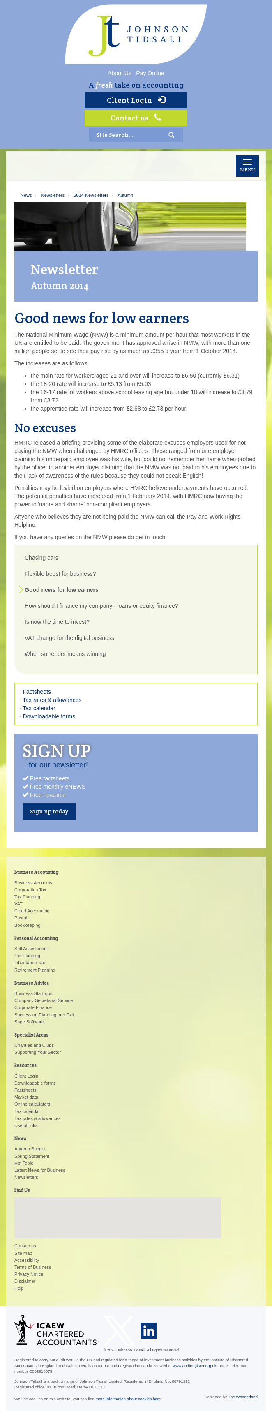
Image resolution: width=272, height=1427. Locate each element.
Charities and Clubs (34, 1045)
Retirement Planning (34, 969)
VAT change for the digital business (69, 638)
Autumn (125, 195)
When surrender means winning (65, 654)
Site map (23, 1253)
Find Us (22, 1190)
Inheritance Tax (29, 962)
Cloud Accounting (32, 910)
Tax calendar (39, 708)
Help (19, 1288)
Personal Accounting (36, 938)
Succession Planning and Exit (44, 1014)
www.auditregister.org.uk (195, 1365)
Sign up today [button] (49, 811)
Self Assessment (31, 948)
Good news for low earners (62, 590)
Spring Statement (31, 1156)
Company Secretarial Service (43, 1000)
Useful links (25, 1125)
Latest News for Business (39, 1170)
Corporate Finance (33, 1007)
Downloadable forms (49, 716)
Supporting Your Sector (37, 1052)
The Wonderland (243, 1397)
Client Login (136, 100)
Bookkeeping (27, 925)
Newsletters (53, 195)
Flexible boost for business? (60, 573)
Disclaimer (24, 1281)
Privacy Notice (28, 1274)
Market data (26, 1096)
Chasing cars (41, 557)
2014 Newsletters (91, 195)
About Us (119, 73)
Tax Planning (27, 896)
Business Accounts (33, 882)
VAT (18, 903)
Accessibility (26, 1260)
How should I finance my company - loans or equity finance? (101, 606)
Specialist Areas (31, 1035)
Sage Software (29, 1021)
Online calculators (32, 1103)
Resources (25, 1065)
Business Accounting (36, 872)
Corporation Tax (30, 889)
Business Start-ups (33, 993)
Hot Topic (23, 1163)
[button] (118, 1210)
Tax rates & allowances (52, 700)
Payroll (21, 917)
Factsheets (37, 691)
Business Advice (31, 983)
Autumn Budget (30, 1148)
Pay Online (150, 73)
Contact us (136, 117)
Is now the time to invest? (57, 622)
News (26, 195)
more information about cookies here (128, 1399)
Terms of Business (32, 1267)
